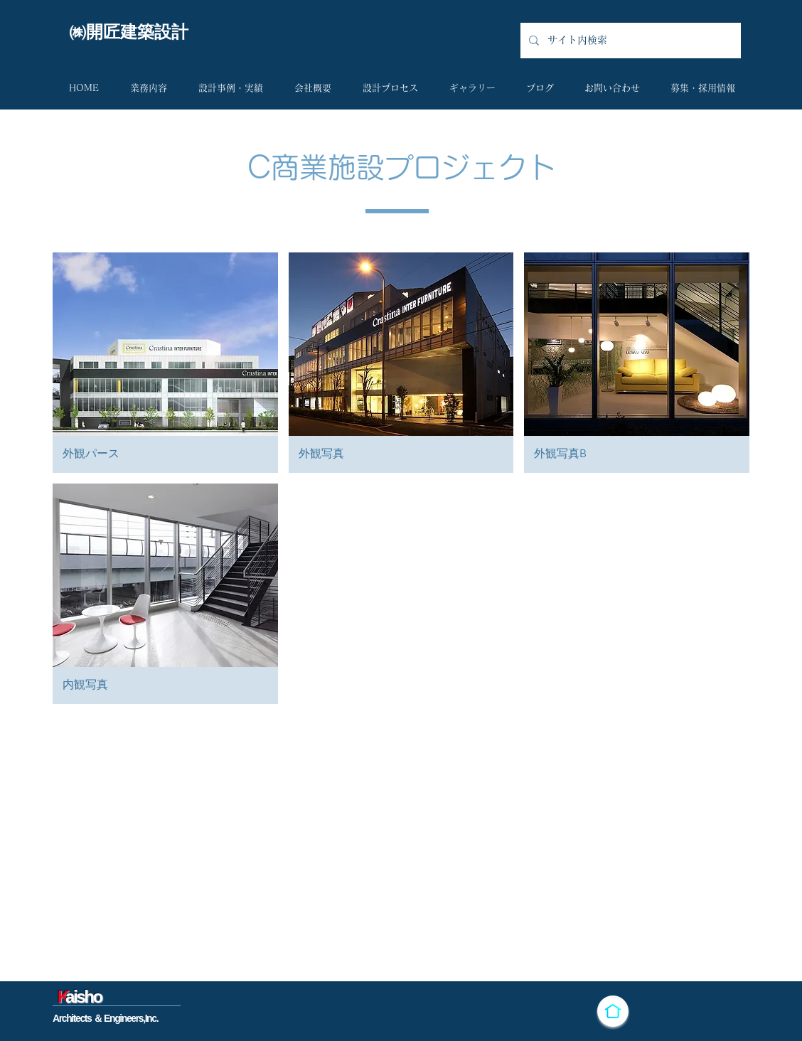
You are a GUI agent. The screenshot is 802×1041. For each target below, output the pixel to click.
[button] (165, 362)
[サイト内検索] (629, 40)
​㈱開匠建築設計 (128, 31)
